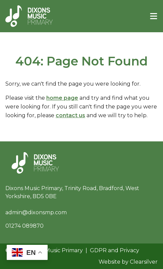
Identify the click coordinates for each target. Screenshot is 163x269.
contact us (70, 115)
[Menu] (154, 16)
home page (62, 98)
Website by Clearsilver (128, 262)
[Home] (29, 16)
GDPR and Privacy (114, 250)
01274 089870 (24, 226)
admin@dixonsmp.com (36, 212)
